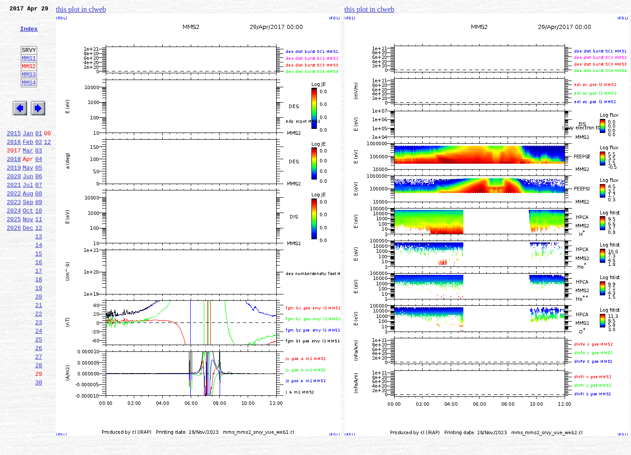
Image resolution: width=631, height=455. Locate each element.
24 (38, 383)
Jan (28, 155)
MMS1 (29, 69)
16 (38, 304)
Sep (28, 234)
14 (38, 284)
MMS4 (29, 97)
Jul (28, 214)
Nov (28, 254)
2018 (14, 184)
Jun (28, 204)
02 (38, 165)
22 (38, 364)
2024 (14, 244)
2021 (14, 214)
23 (38, 374)
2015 (14, 155)
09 (38, 234)
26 (38, 403)
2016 (14, 165)
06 (38, 204)
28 (38, 423)
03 (38, 175)
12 (47, 165)
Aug (28, 224)
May (28, 194)
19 (38, 334)
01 (38, 155)
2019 (14, 194)
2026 (14, 264)
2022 (14, 224)
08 (38, 224)
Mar (28, 175)
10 (38, 244)
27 (38, 413)
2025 (14, 254)
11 (38, 254)
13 (38, 274)
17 (38, 314)
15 (38, 294)
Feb (28, 165)
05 (38, 194)
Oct (28, 244)
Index (29, 34)
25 (38, 393)
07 (38, 214)
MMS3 (29, 88)
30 (38, 443)
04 (38, 184)
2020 (14, 204)
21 (38, 354)
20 (38, 344)
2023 (14, 234)
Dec (28, 264)
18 (38, 324)
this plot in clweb (81, 9)
